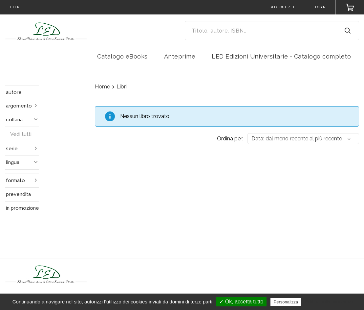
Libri (122, 86)
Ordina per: (230, 138)
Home (102, 86)
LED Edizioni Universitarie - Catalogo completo (281, 56)
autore (14, 92)
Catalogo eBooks (122, 56)
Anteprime (180, 56)
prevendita (18, 194)
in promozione (22, 208)
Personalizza (286, 301)
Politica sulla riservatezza (330, 301)
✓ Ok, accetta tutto (241, 301)
